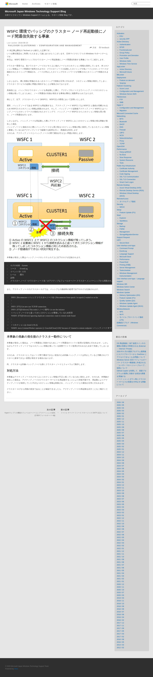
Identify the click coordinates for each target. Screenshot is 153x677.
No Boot (122, 155)
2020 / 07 (120, 592)
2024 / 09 (120, 460)
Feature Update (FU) (127, 213)
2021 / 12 (120, 551)
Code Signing (124, 174)
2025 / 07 (120, 433)
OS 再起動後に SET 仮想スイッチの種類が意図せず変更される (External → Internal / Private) (131, 346)
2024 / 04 (120, 474)
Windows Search (123, 290)
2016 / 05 (120, 642)
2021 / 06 (120, 568)
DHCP (121, 124)
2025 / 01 (120, 449)
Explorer (122, 218)
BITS (121, 119)
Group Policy (124, 53)
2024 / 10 (120, 457)
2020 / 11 (120, 587)
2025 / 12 (120, 419)
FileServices (121, 97)
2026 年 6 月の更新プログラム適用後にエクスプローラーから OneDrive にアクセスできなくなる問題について (131, 354)
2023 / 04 (120, 507)
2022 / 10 (120, 524)
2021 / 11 (120, 554)
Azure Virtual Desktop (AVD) (130, 188)
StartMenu (123, 221)
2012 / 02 (120, 648)
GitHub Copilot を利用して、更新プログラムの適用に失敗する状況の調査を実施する (131, 373)
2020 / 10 (120, 590)
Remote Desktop (123, 185)
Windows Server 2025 (127, 94)
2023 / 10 (120, 491)
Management (124, 232)
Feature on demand (127, 80)
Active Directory (123, 42)
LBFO (121, 133)
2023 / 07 (120, 499)
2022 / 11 (120, 521)
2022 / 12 (120, 518)
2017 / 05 (120, 631)
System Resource (126, 160)
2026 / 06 (120, 402)
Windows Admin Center (126, 287)
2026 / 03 (120, 411)
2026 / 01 (120, 416)
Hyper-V (120, 105)
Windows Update (123, 292)
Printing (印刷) (125, 265)
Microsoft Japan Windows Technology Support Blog (35, 11)
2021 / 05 (120, 570)
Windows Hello (125, 61)
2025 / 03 (120, 444)
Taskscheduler (125, 270)
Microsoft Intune (125, 72)
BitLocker (120, 75)
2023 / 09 (120, 493)
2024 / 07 (120, 466)
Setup (119, 210)
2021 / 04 (120, 573)
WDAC (122, 207)
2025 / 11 (120, 422)
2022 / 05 (120, 537)
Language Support (126, 254)
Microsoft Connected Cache (127, 113)
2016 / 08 (120, 639)
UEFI (119, 240)
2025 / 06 (120, 435)
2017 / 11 (120, 626)
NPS (121, 312)
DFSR (121, 47)
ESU (121, 36)
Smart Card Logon (126, 182)
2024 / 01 (120, 482)
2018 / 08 (120, 609)
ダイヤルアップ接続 (127, 202)
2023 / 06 (120, 502)
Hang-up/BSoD (125, 152)
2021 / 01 (120, 581)
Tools (121, 163)
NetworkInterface (125, 138)
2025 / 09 (120, 427)
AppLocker (121, 67)
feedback (105, 47)
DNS (121, 127)
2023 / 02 (120, 513)
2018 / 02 (120, 620)
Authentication (124, 45)
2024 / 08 (120, 463)
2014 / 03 (120, 645)
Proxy (121, 141)
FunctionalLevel (125, 50)
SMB (121, 102)
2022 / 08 (120, 529)
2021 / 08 (120, 562)
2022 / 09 (120, 526)
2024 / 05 (120, 471)
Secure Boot (124, 243)
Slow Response (125, 157)
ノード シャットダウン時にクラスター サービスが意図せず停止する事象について (131, 382)
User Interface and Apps (126, 246)
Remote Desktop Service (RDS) (131, 190)
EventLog (123, 251)
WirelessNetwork (123, 309)
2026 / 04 (120, 408)
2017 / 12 (120, 623)
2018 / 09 (120, 606)
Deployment (121, 78)
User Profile (124, 58)
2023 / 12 (120, 485)
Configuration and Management (60, 45)
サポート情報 (50, 4)
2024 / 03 (120, 477)
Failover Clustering (22, 45)
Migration (123, 111)
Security (120, 204)
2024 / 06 (120, 469)
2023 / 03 (120, 510)
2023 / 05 (120, 504)
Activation (120, 33)
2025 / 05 (120, 438)
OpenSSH (121, 146)
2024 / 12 (120, 452)
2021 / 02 (120, 579)
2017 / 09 (120, 628)
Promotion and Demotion (128, 55)
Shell (119, 215)
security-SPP (124, 39)
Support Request (123, 237)
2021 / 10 (120, 557)
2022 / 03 (120, 543)
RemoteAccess (122, 199)
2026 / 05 (120, 405)
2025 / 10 (120, 424)
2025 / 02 (120, 447)
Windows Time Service (128, 64)
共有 (94, 47)
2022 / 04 (120, 540)
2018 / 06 (120, 614)
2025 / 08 (120, 430)
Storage (120, 224)
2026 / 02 (120, 413)
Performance (122, 149)
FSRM (121, 229)
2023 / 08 (120, 496)
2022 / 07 (120, 532)
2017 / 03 (120, 634)
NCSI (121, 135)
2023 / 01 (120, 515)
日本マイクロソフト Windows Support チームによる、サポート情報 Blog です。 (39, 15)
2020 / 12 (120, 584)
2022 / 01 (120, 548)
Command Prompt (126, 248)
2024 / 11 (120, 455)
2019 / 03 (120, 598)
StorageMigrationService (128, 235)
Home (25, 4)
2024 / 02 (120, 480)
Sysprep (122, 83)
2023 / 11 (120, 488)
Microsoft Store (125, 257)
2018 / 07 (120, 612)
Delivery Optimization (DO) (129, 295)
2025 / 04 (120, 441)
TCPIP (122, 144)
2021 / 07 (120, 565)
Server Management (127, 268)
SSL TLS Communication (129, 177)
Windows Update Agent (128, 303)
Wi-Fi (121, 314)
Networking (121, 116)
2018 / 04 (120, 617)
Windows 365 (122, 284)
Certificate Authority (126, 168)
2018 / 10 (120, 604)
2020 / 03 (120, 595)
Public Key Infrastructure (126, 166)
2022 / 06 (120, 535)
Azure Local (124, 89)
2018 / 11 (120, 601)
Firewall (122, 130)
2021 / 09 (120, 559)
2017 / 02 (120, 637)
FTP (121, 100)
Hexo (16, 669)
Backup (122, 226)
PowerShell (123, 262)
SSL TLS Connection (127, 179)
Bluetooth (123, 122)
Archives (36, 4)
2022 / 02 (120, 546)
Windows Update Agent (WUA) (131, 306)
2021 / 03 (120, 576)
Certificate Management (128, 171)
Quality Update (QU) (127, 301)
